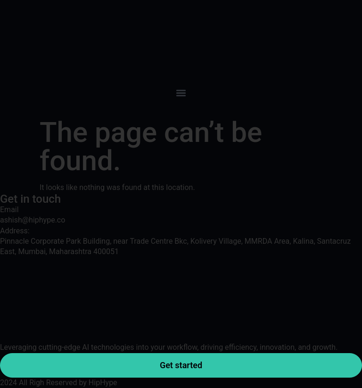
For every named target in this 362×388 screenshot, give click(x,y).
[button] (181, 92)
